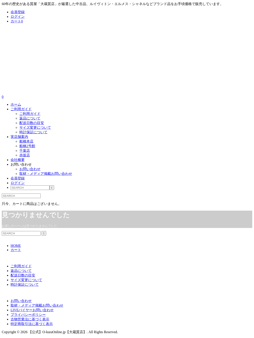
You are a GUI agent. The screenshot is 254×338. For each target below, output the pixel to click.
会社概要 (18, 160)
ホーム (16, 104)
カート (17, 21)
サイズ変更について (35, 127)
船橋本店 (26, 141)
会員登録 (18, 12)
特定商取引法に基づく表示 (32, 324)
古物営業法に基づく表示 (30, 319)
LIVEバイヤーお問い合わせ (32, 310)
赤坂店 (24, 155)
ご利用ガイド (21, 109)
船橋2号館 (27, 146)
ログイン (18, 16)
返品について (29, 118)
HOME (16, 246)
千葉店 (24, 150)
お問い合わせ (21, 164)
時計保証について (33, 132)
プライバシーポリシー (28, 314)
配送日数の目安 (31, 123)
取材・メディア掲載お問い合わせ (45, 173)
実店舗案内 (19, 137)
